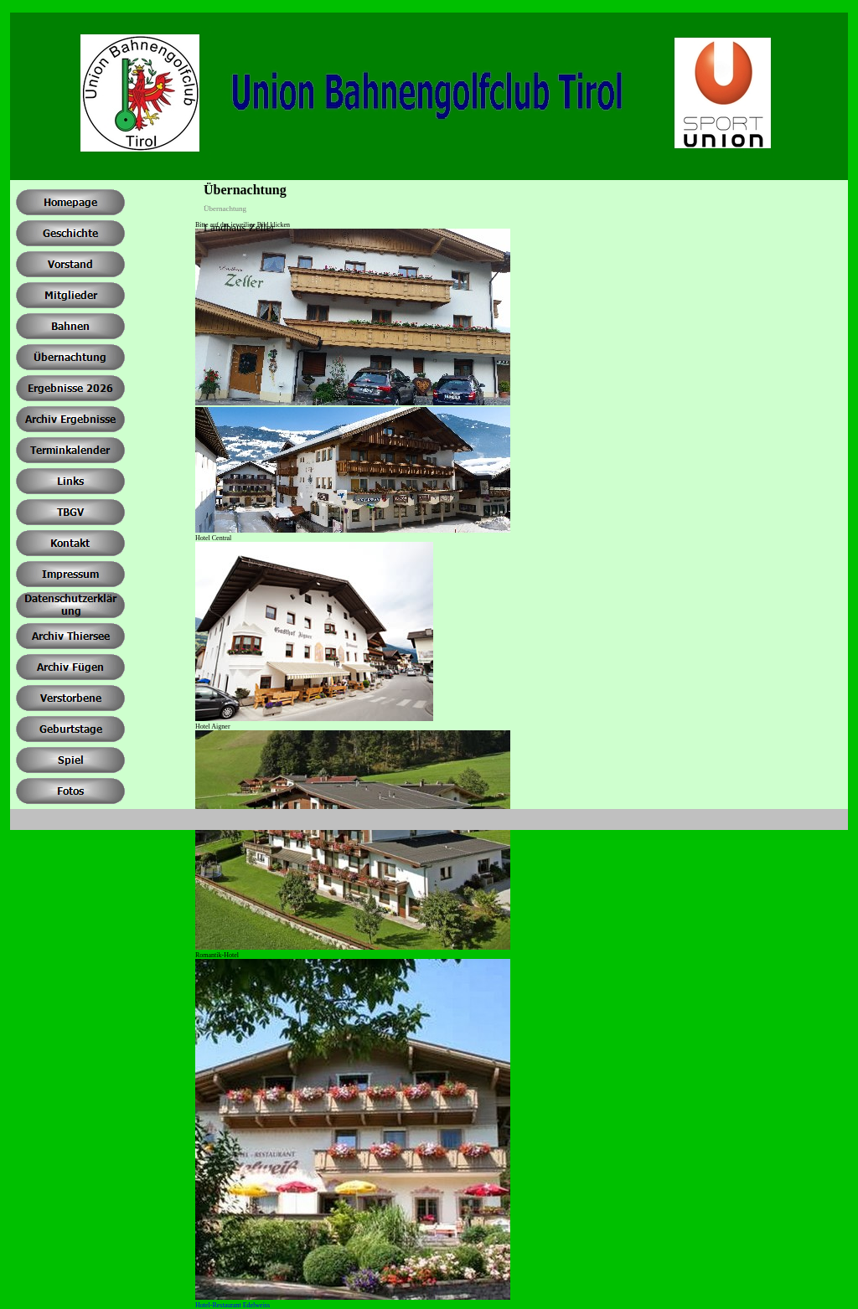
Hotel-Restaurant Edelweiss (232, 1305)
